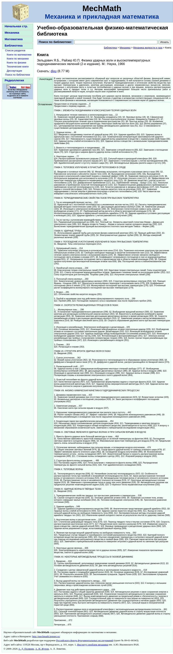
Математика (14, 39)
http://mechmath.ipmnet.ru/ (46, 636)
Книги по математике (19, 54)
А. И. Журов (42, 648)
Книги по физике (16, 62)
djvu (53, 71)
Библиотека (14, 45)
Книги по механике (18, 58)
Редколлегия (14, 80)
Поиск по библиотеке (17, 74)
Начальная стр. (16, 26)
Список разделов (15, 50)
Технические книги (18, 66)
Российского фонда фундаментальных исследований (84, 640)
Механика (12, 32)
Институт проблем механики (92, 644)
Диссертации (14, 70)
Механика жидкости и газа (147, 47)
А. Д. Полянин (26, 648)
